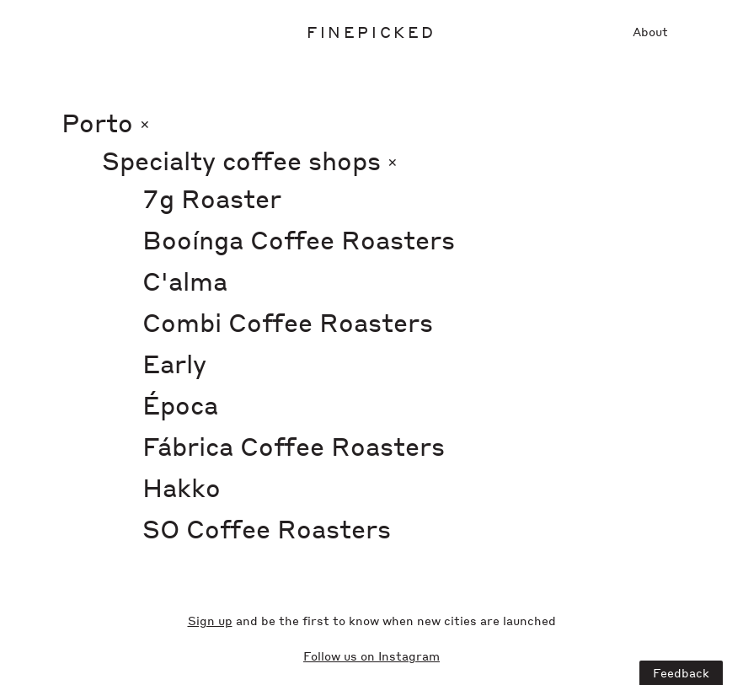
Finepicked (371, 31)
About (650, 31)
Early (174, 363)
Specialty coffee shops (250, 160)
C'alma (184, 281)
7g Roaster (211, 198)
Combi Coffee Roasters (287, 322)
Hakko (181, 487)
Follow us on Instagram (371, 655)
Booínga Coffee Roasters (298, 239)
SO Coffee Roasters (266, 528)
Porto (105, 122)
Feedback (681, 672)
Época (180, 404)
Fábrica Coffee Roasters (293, 446)
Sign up (210, 620)
